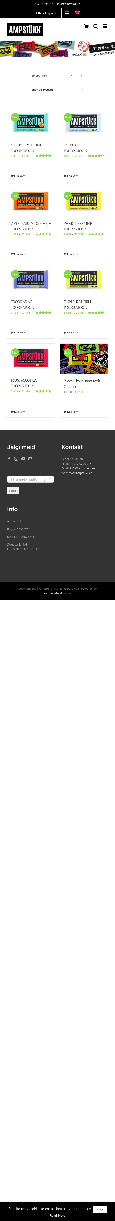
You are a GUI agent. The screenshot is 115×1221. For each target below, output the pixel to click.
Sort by (39, 75)
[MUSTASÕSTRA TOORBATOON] (31, 358)
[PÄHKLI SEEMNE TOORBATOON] (84, 201)
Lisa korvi (20, 176)
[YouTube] (23, 459)
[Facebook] (9, 459)
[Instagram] (16, 459)
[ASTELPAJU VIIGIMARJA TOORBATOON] (31, 201)
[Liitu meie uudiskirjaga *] (30, 479)
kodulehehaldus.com (57, 593)
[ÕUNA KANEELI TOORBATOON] (84, 279)
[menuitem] (67, 13)
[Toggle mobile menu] (105, 26)
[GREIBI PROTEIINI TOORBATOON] (31, 122)
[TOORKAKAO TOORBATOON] (31, 279)
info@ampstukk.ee (68, 3)
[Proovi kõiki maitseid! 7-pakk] (84, 359)
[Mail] (30, 459)
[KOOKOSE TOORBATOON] (84, 122)
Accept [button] (100, 1209)
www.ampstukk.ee (80, 473)
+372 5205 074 (82, 464)
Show (42, 89)
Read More (58, 1215)
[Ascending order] (82, 75)
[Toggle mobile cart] (86, 26)
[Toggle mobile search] (95, 26)
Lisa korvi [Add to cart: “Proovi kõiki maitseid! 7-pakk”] (72, 411)
